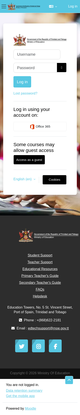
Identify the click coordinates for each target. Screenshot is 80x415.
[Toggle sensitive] (62, 67)
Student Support (40, 255)
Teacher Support (40, 262)
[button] (53, 6)
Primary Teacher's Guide (39, 276)
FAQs (40, 289)
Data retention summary (24, 390)
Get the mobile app (20, 396)
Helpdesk (40, 296)
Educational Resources (40, 269)
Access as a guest (29, 160)
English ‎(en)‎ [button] (23, 179)
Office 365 (40, 126)
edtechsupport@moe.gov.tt (48, 328)
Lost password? (25, 93)
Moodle (30, 408)
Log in (72, 6)
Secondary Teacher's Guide (40, 282)
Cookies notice (54, 181)
